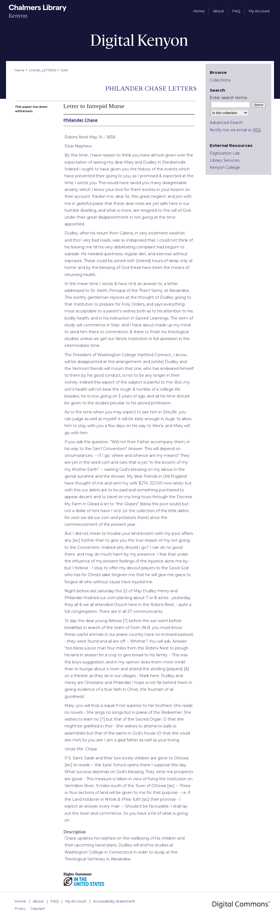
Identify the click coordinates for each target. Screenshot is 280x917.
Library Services (224, 160)
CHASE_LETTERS (42, 70)
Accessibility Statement (114, 901)
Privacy (20, 908)
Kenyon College (225, 167)
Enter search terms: (228, 97)
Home (19, 70)
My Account (75, 901)
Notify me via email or (235, 129)
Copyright (38, 908)
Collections (220, 80)
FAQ (55, 901)
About (38, 901)
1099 (64, 70)
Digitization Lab (225, 153)
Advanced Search (226, 122)
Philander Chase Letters (151, 88)
